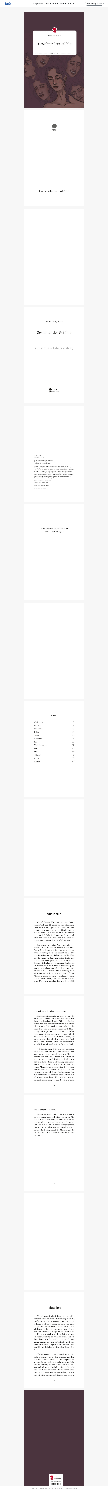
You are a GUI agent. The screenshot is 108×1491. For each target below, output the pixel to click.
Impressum (33, 1488)
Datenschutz (43, 1488)
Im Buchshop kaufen (94, 4)
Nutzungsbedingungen (56, 1488)
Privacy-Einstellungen (71, 1488)
